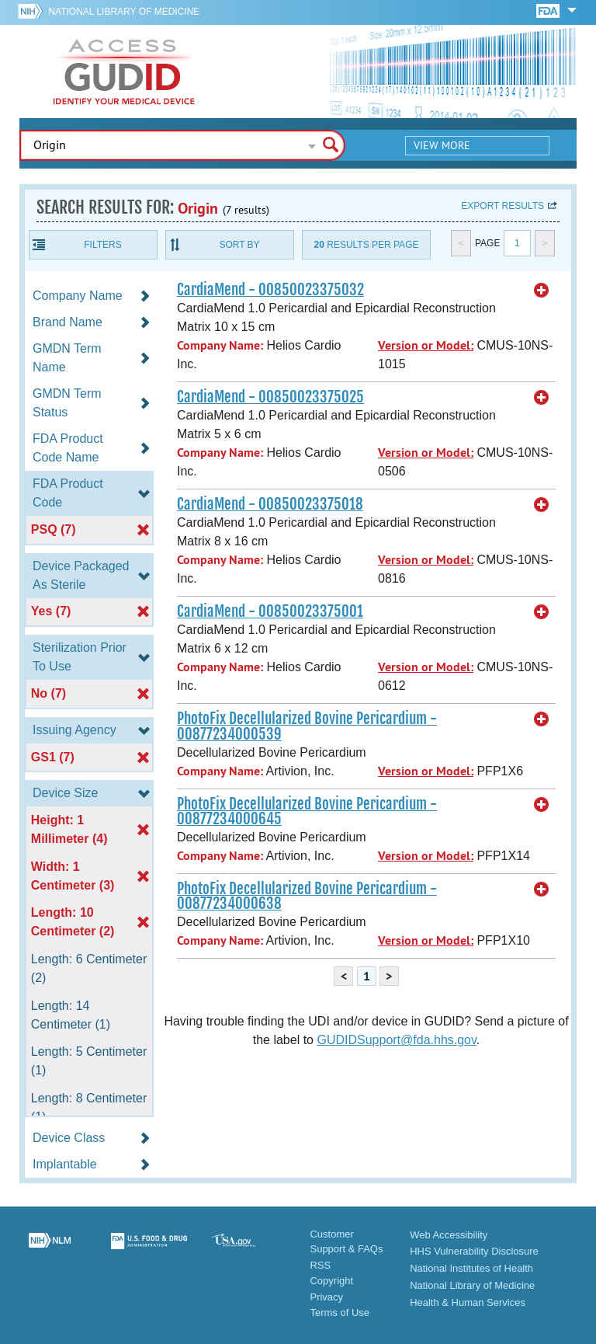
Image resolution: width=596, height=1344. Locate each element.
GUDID (124, 71)
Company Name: (220, 345)
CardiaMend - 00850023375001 (270, 611)
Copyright (331, 1281)
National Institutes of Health (471, 1268)
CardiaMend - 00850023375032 (270, 289)
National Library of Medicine (123, 11)
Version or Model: (425, 345)
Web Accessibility (448, 1235)
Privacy (326, 1297)
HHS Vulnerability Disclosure (474, 1251)
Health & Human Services (467, 1302)
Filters (102, 244)
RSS (320, 1265)
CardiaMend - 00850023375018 (270, 504)
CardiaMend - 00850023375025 (270, 397)
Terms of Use (339, 1312)
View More (442, 145)
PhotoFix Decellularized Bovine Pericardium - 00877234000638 (307, 896)
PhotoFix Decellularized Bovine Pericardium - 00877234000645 (307, 811)
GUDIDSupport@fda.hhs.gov (396, 1039)
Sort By (239, 244)
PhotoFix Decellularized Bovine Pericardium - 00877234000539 (307, 726)
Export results (502, 205)
